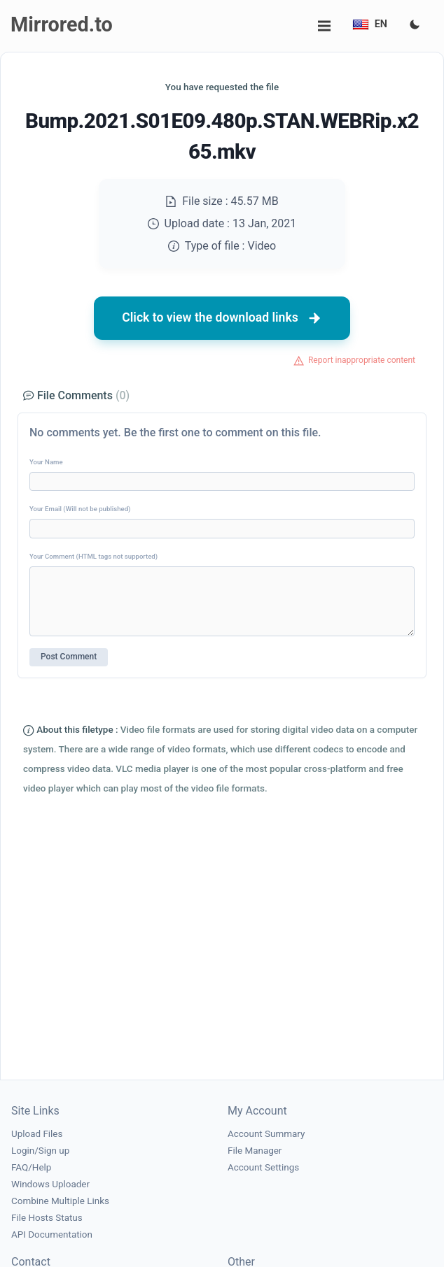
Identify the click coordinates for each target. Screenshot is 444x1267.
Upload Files (36, 1134)
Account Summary (266, 1134)
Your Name (46, 462)
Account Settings (263, 1167)
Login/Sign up (40, 1150)
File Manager (255, 1150)
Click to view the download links (222, 318)
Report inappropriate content (361, 360)
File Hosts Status (47, 1217)
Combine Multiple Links (60, 1201)
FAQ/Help (31, 1167)
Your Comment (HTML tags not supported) (93, 556)
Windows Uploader (50, 1184)
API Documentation (51, 1234)
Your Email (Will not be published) (79, 509)
